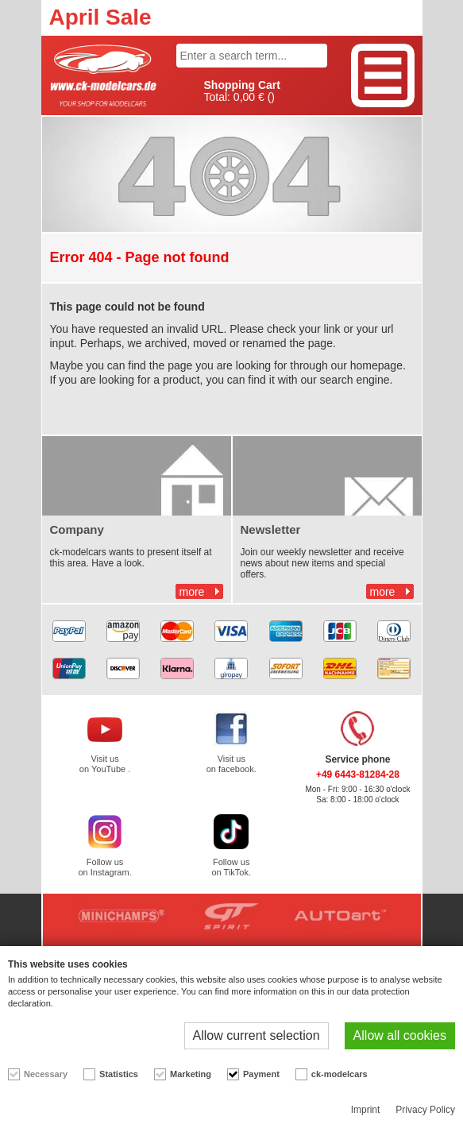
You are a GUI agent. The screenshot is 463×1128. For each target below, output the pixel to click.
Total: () (242, 91)
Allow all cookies (399, 1035)
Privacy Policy (425, 1109)
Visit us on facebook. (231, 764)
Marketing (190, 1074)
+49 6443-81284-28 (357, 774)
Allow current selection (256, 1035)
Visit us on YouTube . (104, 764)
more (192, 591)
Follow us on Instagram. (104, 867)
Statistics (118, 1074)
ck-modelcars (339, 1074)
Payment (261, 1074)
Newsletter (271, 529)
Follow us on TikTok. (231, 867)
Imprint (365, 1109)
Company (77, 529)
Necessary (46, 1074)
